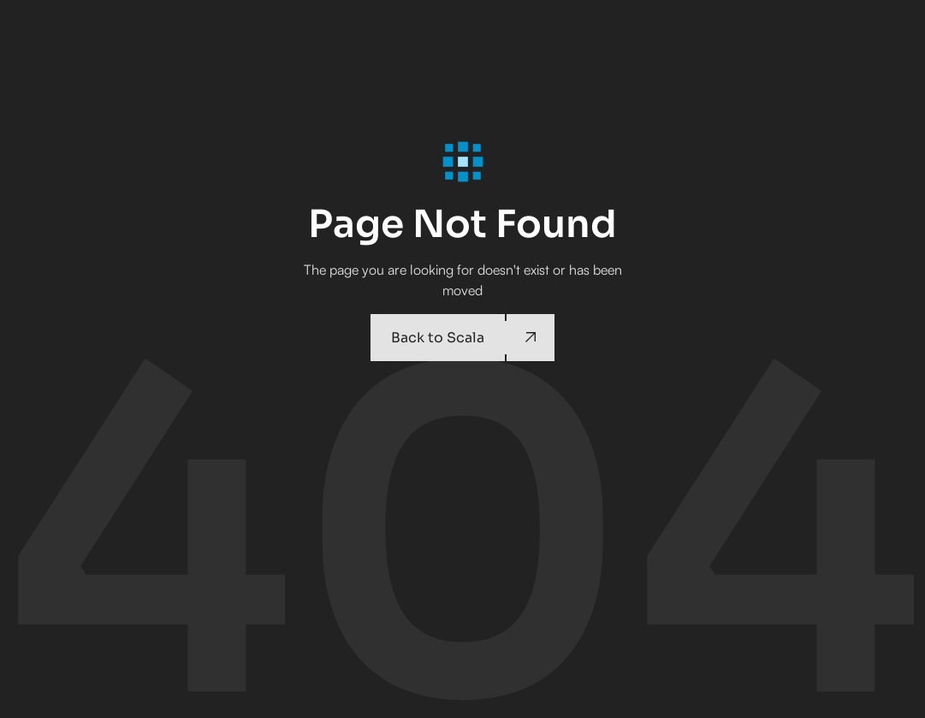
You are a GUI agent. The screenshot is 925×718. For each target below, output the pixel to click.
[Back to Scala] (462, 337)
